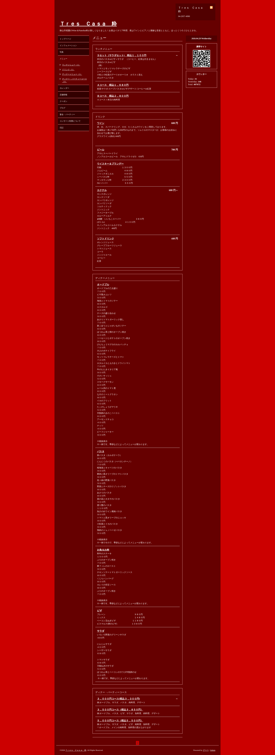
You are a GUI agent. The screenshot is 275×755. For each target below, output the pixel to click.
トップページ (65, 39)
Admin (212, 750)
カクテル (102, 190)
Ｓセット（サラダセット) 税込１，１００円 (121, 55)
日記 (61, 128)
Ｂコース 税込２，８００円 (113, 96)
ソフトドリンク (105, 238)
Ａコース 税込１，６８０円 (113, 85)
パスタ (100, 451)
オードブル (103, 284)
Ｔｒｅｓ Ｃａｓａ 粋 (88, 24)
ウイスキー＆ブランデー (110, 163)
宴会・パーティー (67, 114)
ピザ (99, 610)
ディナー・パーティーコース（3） (74, 80)
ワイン (100, 123)
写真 (61, 52)
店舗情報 (63, 95)
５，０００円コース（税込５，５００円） (120, 720)
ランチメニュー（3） (71, 65)
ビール (100, 149)
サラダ (100, 631)
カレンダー (64, 88)
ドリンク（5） (68, 69)
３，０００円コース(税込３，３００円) (118, 698)
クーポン (63, 101)
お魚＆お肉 (103, 550)
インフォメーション (68, 45)
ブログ (62, 108)
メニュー (63, 59)
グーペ (206, 750)
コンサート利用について (70, 121)
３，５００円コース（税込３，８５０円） (120, 709)
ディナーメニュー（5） (72, 74)
